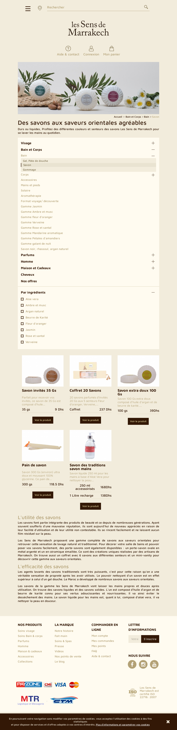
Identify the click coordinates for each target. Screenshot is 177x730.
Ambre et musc (36, 305)
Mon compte (100, 635)
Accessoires (29, 179)
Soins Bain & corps (30, 636)
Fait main (61, 636)
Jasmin (30, 329)
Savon (27, 164)
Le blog (60, 661)
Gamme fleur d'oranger (37, 217)
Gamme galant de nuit (36, 243)
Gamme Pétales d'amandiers (40, 238)
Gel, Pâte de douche (35, 160)
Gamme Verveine (32, 222)
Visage (26, 143)
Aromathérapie (31, 195)
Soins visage (26, 630)
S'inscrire (150, 639)
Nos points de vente (68, 656)
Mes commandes (103, 640)
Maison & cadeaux (30, 651)
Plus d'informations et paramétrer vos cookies (123, 724)
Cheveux (27, 274)
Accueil (118, 116)
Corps (25, 174)
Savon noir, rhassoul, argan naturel (44, 249)
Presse (59, 646)
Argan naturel (35, 311)
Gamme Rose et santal (36, 227)
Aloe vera (32, 299)
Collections (25, 661)
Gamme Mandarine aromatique (42, 233)
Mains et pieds (30, 185)
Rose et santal (35, 335)
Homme (27, 261)
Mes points (99, 646)
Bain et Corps (31, 149)
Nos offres (29, 281)
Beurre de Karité (37, 317)
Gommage (29, 169)
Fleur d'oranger (36, 323)
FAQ (94, 651)
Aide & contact (101, 656)
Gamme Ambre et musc (37, 211)
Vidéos (59, 651)
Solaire (25, 190)
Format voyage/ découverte (40, 201)
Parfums (27, 255)
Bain (24, 155)
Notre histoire (64, 630)
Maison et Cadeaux (36, 268)
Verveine (31, 342)
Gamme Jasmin (31, 206)
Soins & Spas (63, 641)
